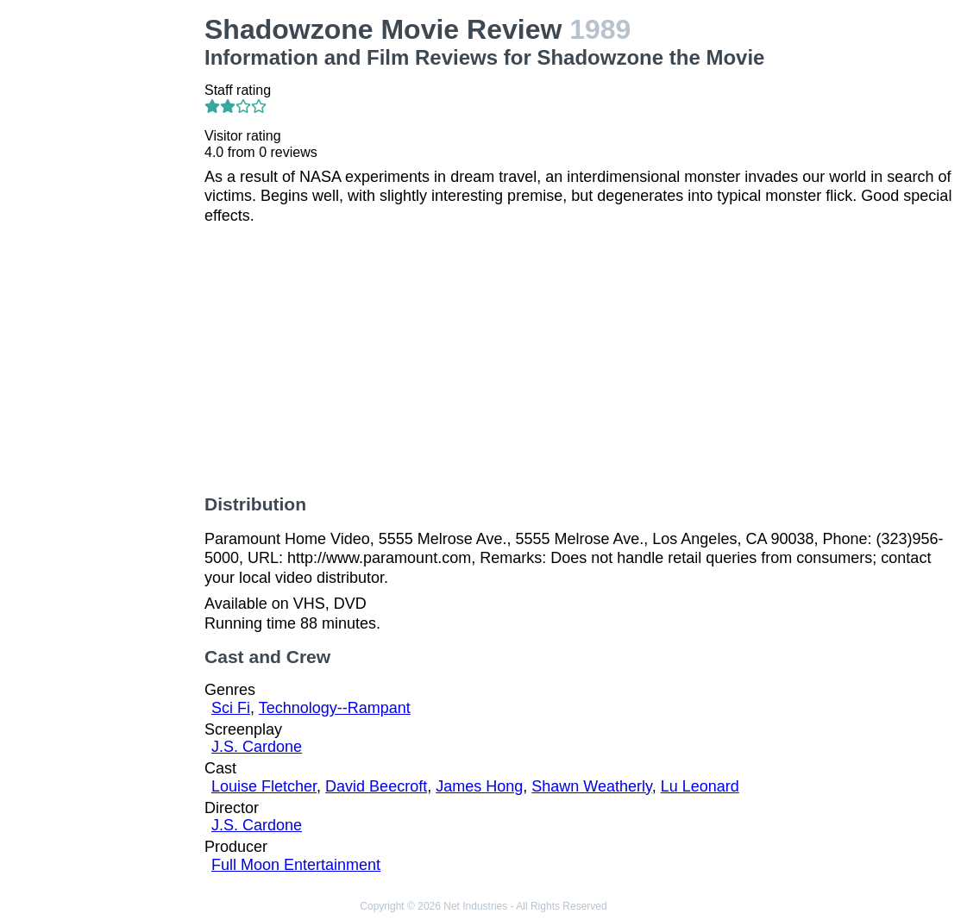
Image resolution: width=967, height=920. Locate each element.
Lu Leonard (700, 786)
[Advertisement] (106, 272)
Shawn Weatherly (591, 786)
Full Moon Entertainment (295, 864)
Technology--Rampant (335, 708)
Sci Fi (230, 708)
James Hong (479, 786)
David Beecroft (376, 786)
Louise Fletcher (264, 786)
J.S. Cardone (256, 746)
